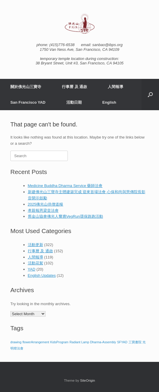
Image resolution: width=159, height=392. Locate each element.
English (109, 102)
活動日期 (74, 102)
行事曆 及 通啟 (74, 86)
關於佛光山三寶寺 (25, 86)
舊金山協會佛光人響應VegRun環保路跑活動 (65, 216)
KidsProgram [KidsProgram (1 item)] (59, 342)
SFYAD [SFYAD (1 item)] (122, 342)
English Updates (42, 275)
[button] (150, 94)
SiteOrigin (87, 380)
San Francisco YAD (28, 102)
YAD (32, 269)
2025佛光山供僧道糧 (45, 204)
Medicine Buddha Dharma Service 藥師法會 (65, 185)
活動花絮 (35, 263)
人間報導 (115, 86)
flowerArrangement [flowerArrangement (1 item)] (36, 342)
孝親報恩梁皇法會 (43, 210)
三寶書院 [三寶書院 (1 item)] (135, 342)
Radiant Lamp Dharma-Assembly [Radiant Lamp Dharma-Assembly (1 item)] (93, 342)
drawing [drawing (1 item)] (15, 342)
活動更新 (35, 245)
